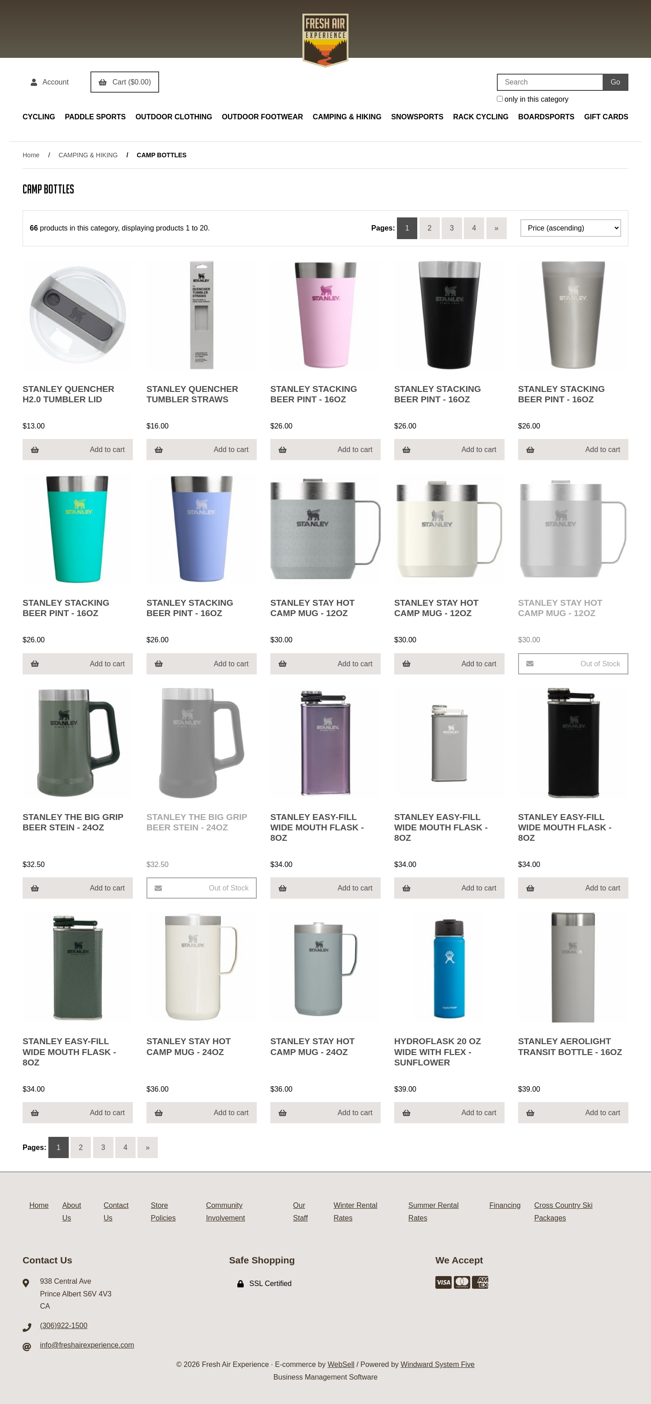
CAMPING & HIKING (347, 117)
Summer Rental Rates (433, 1211)
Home (31, 155)
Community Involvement (225, 1211)
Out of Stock (573, 664)
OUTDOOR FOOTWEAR (262, 117)
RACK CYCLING (481, 117)
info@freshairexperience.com (87, 1345)
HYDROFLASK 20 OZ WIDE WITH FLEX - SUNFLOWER (437, 1052)
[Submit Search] (615, 82)
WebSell (341, 1364)
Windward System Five (438, 1364)
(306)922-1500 (63, 1325)
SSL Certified (264, 1283)
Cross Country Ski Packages (563, 1211)
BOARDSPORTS (546, 117)
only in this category (533, 99)
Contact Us (116, 1211)
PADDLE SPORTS (95, 117)
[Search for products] (550, 82)
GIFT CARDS (606, 117)
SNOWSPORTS (417, 117)
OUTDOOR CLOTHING (174, 117)
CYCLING (39, 117)
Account (50, 82)
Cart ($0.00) (125, 82)
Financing (504, 1205)
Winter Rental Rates (355, 1211)
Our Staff (300, 1211)
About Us (71, 1211)
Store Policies (163, 1211)
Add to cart (78, 449)
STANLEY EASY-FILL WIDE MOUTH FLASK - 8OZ (317, 827)
